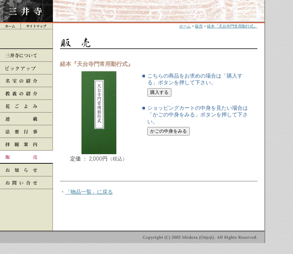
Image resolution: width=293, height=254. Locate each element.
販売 (199, 26)
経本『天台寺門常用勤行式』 (232, 26)
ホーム (185, 26)
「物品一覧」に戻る (89, 191)
